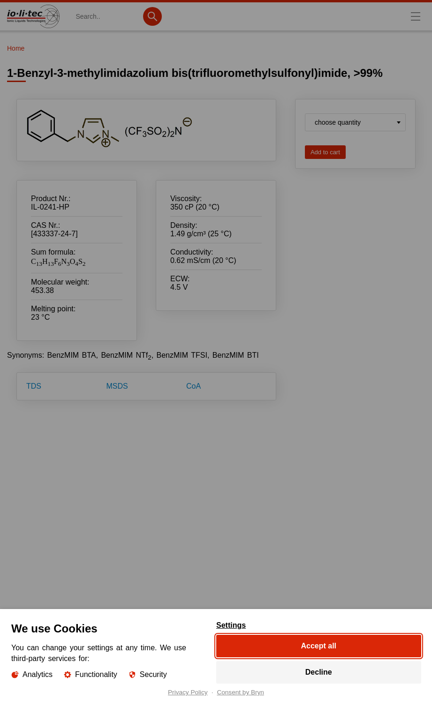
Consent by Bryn (240, 692)
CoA (193, 386)
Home (15, 48)
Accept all (318, 646)
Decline (318, 672)
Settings (231, 625)
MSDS (117, 386)
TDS (33, 386)
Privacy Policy (188, 692)
